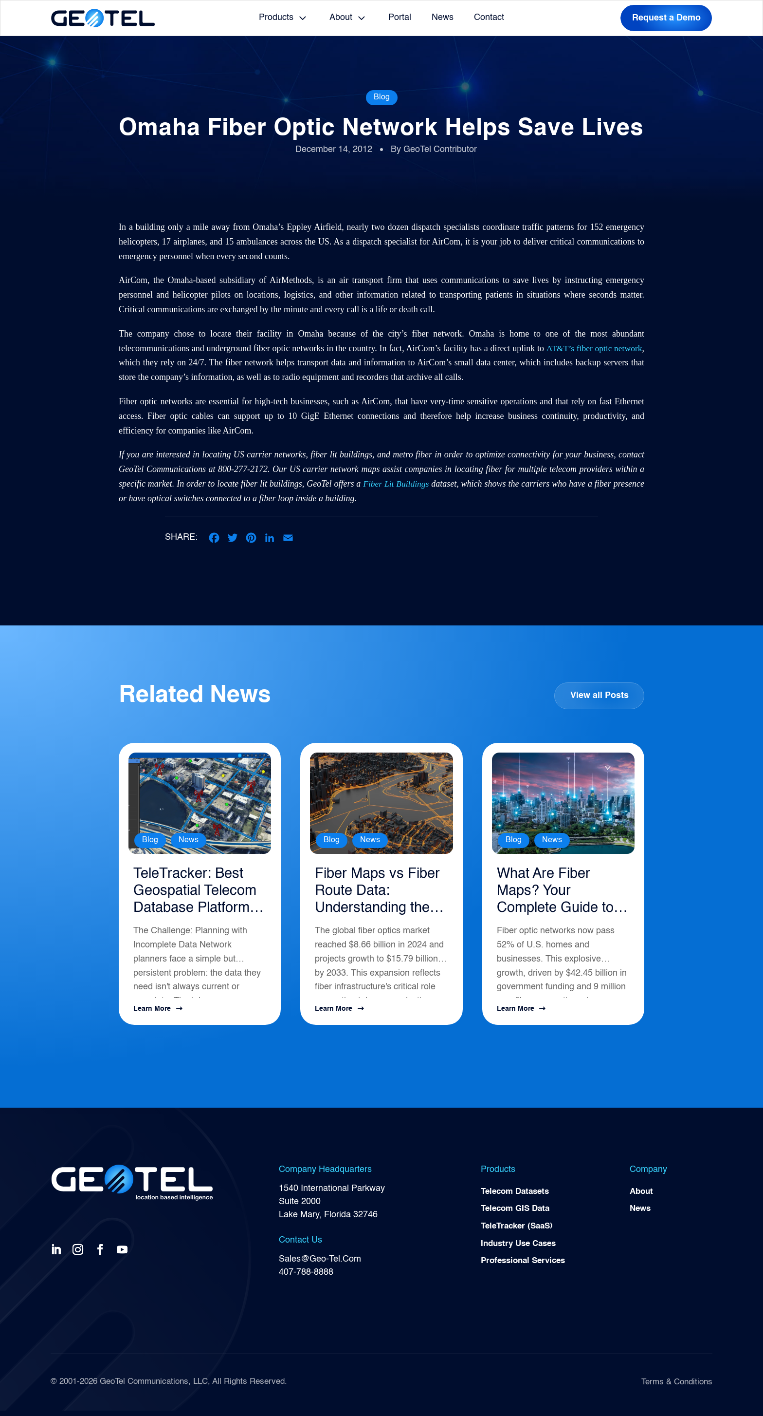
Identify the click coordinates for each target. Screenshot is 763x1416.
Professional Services (526, 1269)
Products (276, 17)
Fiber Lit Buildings (395, 484)
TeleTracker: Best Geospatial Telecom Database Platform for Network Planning (198, 895)
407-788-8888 (306, 1277)
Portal (399, 17)
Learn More (152, 1013)
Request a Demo (666, 18)
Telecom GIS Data (518, 1215)
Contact (489, 17)
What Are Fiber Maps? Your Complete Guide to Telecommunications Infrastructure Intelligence (562, 895)
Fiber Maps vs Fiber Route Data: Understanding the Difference (379, 895)
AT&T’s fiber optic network (593, 348)
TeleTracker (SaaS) (520, 1232)
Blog (382, 97)
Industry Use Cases (521, 1250)
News (443, 17)
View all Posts (599, 695)
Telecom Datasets (518, 1197)
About (340, 17)
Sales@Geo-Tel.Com (320, 1264)
